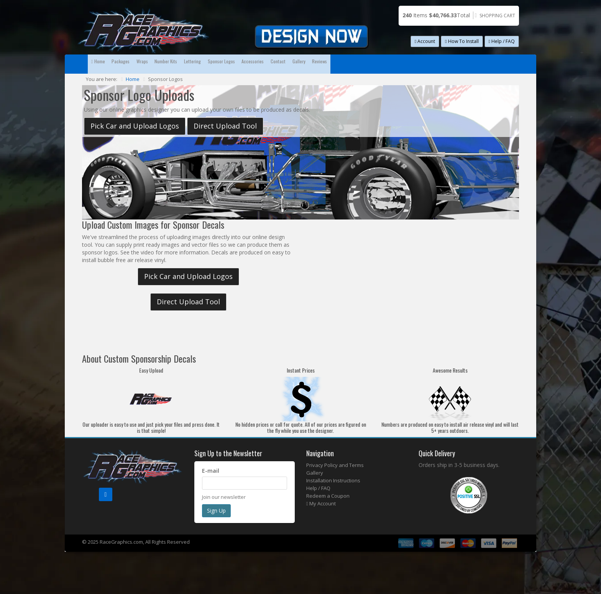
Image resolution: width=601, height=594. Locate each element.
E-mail (210, 489)
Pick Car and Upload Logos (134, 145)
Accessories (381, 64)
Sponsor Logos (327, 64)
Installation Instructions (333, 499)
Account (425, 41)
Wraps (187, 64)
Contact (426, 64)
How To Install (461, 41)
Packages (147, 64)
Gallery (465, 64)
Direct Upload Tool (225, 145)
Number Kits (230, 64)
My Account (321, 522)
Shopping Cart (497, 15)
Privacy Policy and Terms (335, 484)
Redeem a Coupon (328, 515)
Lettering (277, 64)
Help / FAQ (502, 41)
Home (107, 64)
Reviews (108, 83)
